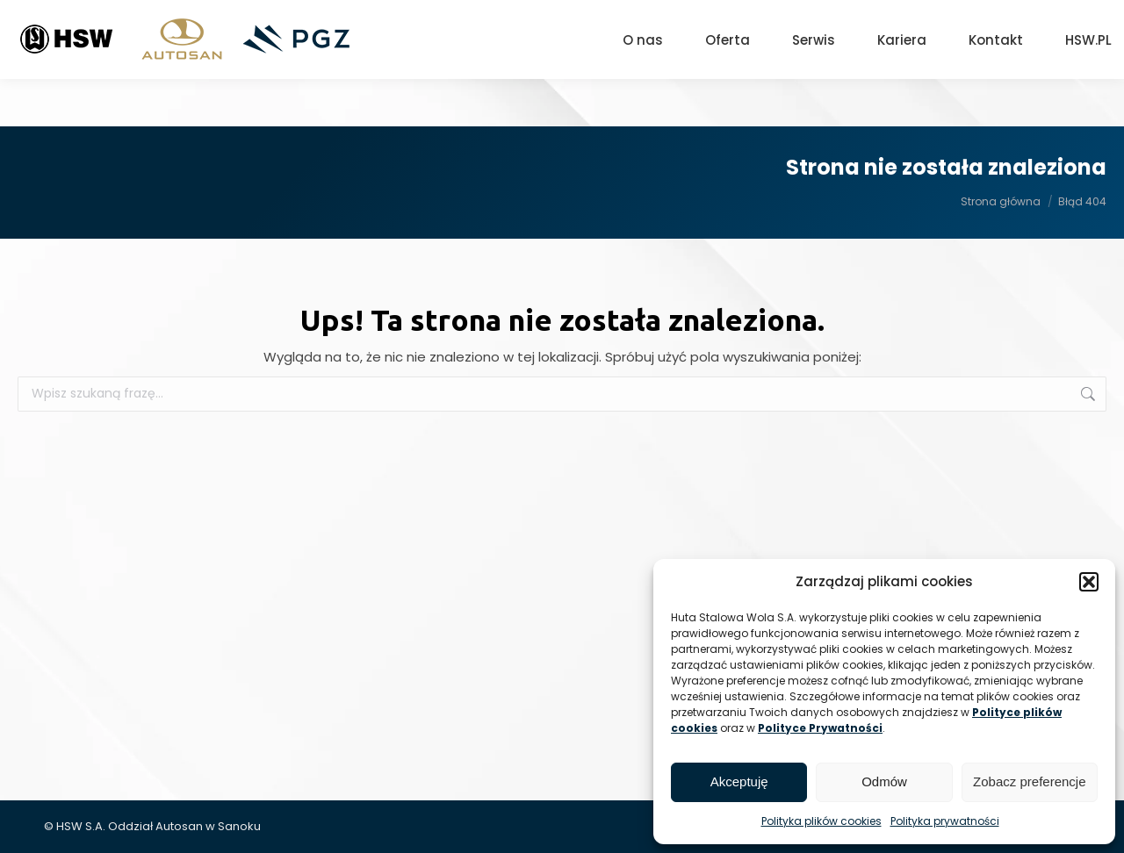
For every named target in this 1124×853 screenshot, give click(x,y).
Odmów (884, 781)
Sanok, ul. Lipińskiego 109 (653, 23)
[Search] (1018, 24)
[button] (1089, 582)
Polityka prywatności (944, 821)
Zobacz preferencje (1029, 781)
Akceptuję (739, 781)
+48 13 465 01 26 (814, 23)
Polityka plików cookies (821, 821)
